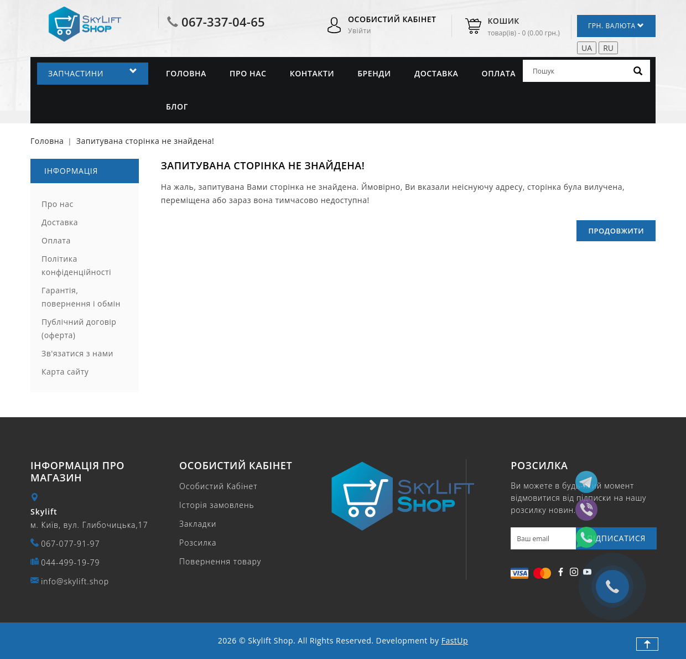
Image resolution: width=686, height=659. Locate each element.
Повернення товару (220, 561)
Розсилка (197, 542)
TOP (647, 644)
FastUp (454, 640)
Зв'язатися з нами (77, 353)
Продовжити (616, 231)
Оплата (499, 73)
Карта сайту (65, 371)
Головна (186, 73)
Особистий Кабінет (218, 486)
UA (586, 48)
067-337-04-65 (223, 21)
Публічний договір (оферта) (78, 328)
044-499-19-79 (70, 562)
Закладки (197, 523)
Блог (177, 106)
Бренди (374, 73)
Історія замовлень (216, 505)
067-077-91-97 (70, 543)
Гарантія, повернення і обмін (81, 297)
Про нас (248, 73)
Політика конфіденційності (76, 265)
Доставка (436, 73)
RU (608, 48)
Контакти (312, 73)
